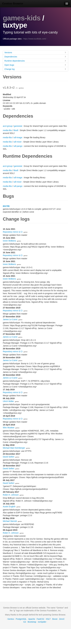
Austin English (9, 506)
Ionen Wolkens (9, 241)
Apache (31, 619)
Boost (54, 619)
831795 (6, 206)
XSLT (48, 619)
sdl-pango (17, 146)
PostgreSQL (21, 619)
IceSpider (42, 622)
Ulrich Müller (8, 401)
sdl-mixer (17, 142)
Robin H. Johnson (11, 495)
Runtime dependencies (35, 61)
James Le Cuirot (10, 319)
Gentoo (11, 619)
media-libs (7, 130)
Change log (35, 69)
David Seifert (8, 457)
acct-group (7, 126)
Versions (35, 52)
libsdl (15, 130)
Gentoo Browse (12, 3)
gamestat (18, 126)
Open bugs (35, 65)
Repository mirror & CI (12, 232)
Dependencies (35, 56)
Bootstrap (32, 622)
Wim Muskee (8, 427)
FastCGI (40, 619)
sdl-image (17, 137)
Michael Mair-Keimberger (14, 448)
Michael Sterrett (10, 521)
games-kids (21, 18)
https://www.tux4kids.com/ (34, 39)
